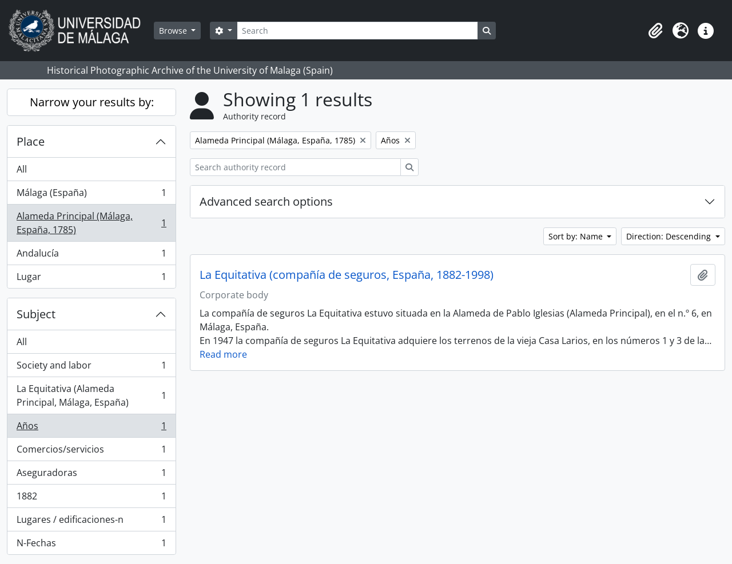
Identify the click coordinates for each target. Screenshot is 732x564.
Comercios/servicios (91, 451)
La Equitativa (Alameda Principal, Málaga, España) (91, 395)
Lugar (91, 279)
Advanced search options (266, 201)
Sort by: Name (576, 236)
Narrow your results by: (92, 102)
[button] (655, 30)
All (22, 169)
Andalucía (91, 255)
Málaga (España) (91, 195)
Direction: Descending (669, 236)
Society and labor (91, 367)
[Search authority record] (295, 167)
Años (91, 428)
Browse (174, 30)
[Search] (357, 30)
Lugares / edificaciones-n (91, 522)
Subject (36, 314)
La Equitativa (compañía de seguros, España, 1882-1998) (347, 275)
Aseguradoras (91, 475)
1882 (91, 498)
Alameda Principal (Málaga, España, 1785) (91, 223)
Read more (223, 354)
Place (31, 141)
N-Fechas (91, 545)
